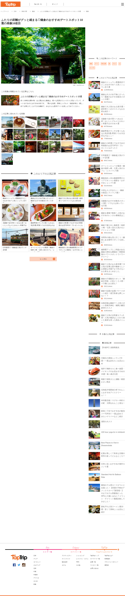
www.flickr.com (80, 85)
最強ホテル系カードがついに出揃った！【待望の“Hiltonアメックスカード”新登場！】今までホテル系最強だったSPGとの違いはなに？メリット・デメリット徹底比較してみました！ (113, 493)
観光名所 (64, 562)
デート (96, 63)
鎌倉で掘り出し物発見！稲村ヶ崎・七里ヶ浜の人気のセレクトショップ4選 (113, 227)
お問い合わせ (94, 568)
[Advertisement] (21, 36)
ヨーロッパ (37, 562)
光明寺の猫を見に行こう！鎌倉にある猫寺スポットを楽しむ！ (113, 239)
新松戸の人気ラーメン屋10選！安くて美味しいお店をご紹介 (113, 509)
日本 (15, 11)
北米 (35, 568)
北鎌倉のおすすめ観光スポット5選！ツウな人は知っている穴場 (113, 203)
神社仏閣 (103, 63)
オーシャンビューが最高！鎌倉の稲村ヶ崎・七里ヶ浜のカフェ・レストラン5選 (113, 168)
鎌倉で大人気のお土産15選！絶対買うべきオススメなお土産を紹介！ (113, 109)
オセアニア (37, 565)
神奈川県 (24, 11)
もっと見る (43, 259)
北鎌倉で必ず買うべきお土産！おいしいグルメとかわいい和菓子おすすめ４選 (113, 121)
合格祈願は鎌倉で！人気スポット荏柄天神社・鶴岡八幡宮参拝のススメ (113, 305)
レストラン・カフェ (82, 559)
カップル (92, 67)
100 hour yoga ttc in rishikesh (113, 432)
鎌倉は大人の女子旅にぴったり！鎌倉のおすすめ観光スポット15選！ (113, 96)
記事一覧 (38, 4)
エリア (55, 4)
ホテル (64, 565)
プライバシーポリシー (111, 562)
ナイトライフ (66, 559)
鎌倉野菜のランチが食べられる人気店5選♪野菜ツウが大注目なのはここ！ (113, 133)
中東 (35, 571)
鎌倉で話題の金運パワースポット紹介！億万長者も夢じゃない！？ (113, 293)
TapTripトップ (94, 555)
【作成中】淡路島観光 (110, 347)
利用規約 (107, 559)
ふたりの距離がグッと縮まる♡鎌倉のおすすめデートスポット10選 (60, 11)
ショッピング (80, 555)
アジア (36, 559)
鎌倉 (33, 11)
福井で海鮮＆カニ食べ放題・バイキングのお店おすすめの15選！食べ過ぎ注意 (113, 371)
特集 (35, 584)
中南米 (36, 575)
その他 (78, 565)
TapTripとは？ (109, 555)
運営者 (107, 565)
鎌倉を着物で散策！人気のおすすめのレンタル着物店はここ (113, 215)
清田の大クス (106, 422)
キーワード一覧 (95, 559)
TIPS (77, 562)
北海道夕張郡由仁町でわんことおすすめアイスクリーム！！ (113, 392)
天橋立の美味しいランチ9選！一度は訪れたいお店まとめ (113, 360)
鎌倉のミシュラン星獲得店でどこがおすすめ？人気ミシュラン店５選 (113, 84)
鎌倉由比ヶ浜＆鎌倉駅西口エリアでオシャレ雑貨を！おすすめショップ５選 (113, 180)
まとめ (36, 581)
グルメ (114, 63)
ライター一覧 (94, 565)
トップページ (5, 11)
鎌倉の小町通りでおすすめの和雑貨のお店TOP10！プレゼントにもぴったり (113, 145)
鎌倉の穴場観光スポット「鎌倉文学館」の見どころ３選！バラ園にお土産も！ (113, 281)
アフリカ (36, 578)
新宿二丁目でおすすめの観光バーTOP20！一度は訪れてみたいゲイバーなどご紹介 (113, 413)
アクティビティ (66, 555)
